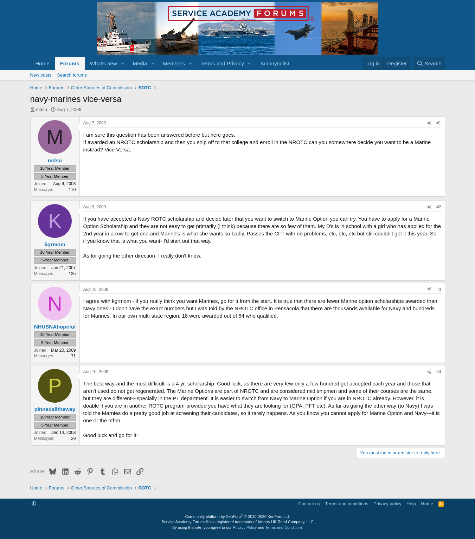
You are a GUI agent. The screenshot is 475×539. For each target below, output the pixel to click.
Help (411, 503)
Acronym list (275, 63)
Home (43, 63)
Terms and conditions (346, 503)
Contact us (309, 503)
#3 (438, 289)
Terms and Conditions (284, 527)
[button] (122, 63)
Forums (69, 63)
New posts (41, 75)
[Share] (429, 123)
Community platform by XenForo (237, 516)
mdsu (41, 109)
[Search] (429, 63)
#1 (438, 123)
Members (174, 63)
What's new (103, 63)
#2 (438, 206)
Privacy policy (387, 503)
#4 (438, 371)
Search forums (72, 75)
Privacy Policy (245, 527)
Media (140, 63)
